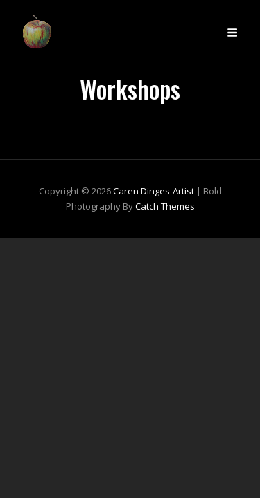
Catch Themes (165, 206)
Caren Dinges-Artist (153, 191)
